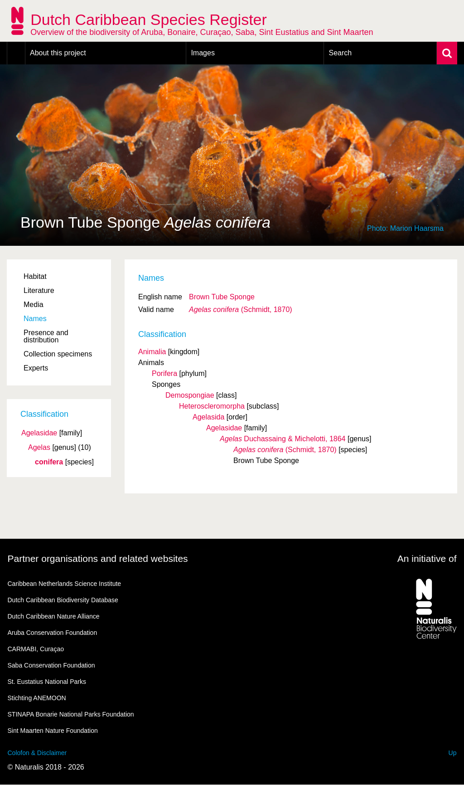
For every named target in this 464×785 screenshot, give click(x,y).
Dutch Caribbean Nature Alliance (54, 616)
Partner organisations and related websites (98, 558)
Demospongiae (189, 395)
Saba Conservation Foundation (51, 665)
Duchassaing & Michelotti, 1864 (283, 439)
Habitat (35, 276)
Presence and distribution (46, 336)
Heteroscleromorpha (212, 406)
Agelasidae (39, 433)
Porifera (164, 373)
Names (35, 318)
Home (16, 53)
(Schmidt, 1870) (240, 309)
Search (340, 53)
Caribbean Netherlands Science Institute (64, 583)
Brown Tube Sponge (222, 297)
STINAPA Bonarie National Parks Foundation (71, 714)
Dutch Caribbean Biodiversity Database (63, 600)
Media (34, 304)
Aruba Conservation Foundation (52, 632)
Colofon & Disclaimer (37, 752)
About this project (58, 53)
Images (202, 53)
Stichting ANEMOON (37, 698)
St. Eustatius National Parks (47, 681)
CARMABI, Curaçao (36, 649)
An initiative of (427, 558)
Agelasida (208, 417)
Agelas (39, 447)
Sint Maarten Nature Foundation (53, 730)
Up (453, 752)
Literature (39, 290)
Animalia (152, 352)
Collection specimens (58, 354)
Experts (36, 368)
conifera (49, 462)
